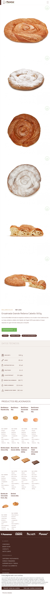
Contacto (5, 508)
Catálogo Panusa (7, 539)
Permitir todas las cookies (12, 588)
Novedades (5, 532)
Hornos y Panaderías (8, 520)
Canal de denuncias (25, 571)
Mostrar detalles (7, 593)
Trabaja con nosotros (25, 561)
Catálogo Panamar (8, 535)
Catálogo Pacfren (8, 542)
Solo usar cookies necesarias (33, 588)
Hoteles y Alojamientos (9, 525)
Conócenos (5, 504)
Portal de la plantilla (25, 566)
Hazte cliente (6, 511)
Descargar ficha (8, 329)
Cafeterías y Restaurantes (10, 518)
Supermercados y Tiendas (10, 523)
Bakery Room (6, 506)
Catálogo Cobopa (7, 537)
